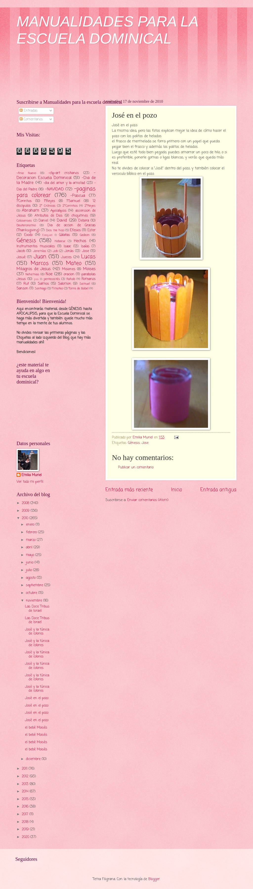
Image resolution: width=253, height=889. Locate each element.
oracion (69, 274)
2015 (26, 799)
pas (36, 279)
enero (31, 524)
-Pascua (77, 196)
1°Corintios (24, 201)
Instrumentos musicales (36, 246)
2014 (26, 791)
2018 (26, 822)
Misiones (68, 269)
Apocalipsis (58, 210)
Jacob (21, 251)
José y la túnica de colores (37, 631)
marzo (31, 540)
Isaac (67, 246)
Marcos (40, 263)
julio (29, 570)
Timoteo (57, 288)
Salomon (64, 283)
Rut (26, 283)
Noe (49, 274)
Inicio (176, 489)
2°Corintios (70, 205)
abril (30, 547)
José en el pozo (36, 698)
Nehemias (32, 274)
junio (30, 562)
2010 (25, 518)
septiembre (35, 585)
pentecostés (52, 279)
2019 (26, 829)
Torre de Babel (78, 288)
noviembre (34, 600)
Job (55, 251)
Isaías (85, 246)
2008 (26, 503)
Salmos (43, 283)
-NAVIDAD (54, 189)
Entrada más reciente (129, 489)
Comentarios (31, 119)
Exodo (28, 235)
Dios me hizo (55, 230)
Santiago (40, 288)
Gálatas (64, 235)
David (62, 220)
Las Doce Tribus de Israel (37, 608)
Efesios (75, 230)
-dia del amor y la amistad (64, 183)
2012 (26, 776)
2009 (26, 510)
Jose (145, 443)
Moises (89, 269)
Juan (40, 257)
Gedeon (84, 235)
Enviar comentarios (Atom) (148, 500)
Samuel (85, 283)
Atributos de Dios (49, 215)
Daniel (43, 220)
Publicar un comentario (135, 467)
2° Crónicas (47, 205)
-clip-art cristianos (63, 173)
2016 (26, 806)
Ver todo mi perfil (30, 481)
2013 (26, 784)
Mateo (74, 263)
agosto (31, 578)
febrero (32, 532)
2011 (25, 768)
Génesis (134, 443)
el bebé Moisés (36, 727)
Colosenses (24, 220)
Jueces (66, 257)
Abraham (30, 210)
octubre (32, 593)
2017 (25, 814)
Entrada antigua (218, 489)
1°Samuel (73, 201)
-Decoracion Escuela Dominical (56, 175)
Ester (91, 230)
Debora (83, 220)
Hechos (80, 241)
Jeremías (39, 251)
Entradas (29, 110)
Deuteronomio (26, 225)
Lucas (88, 257)
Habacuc (60, 241)
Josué (21, 257)
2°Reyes (90, 205)
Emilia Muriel (31, 475)
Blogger (154, 879)
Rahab (70, 279)
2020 (26, 837)
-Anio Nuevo (26, 173)
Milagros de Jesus (34, 269)
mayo (30, 555)
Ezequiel (47, 235)
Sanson (22, 288)
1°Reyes (49, 201)
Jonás (69, 251)
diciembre (34, 759)
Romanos (89, 279)
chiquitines (79, 215)
